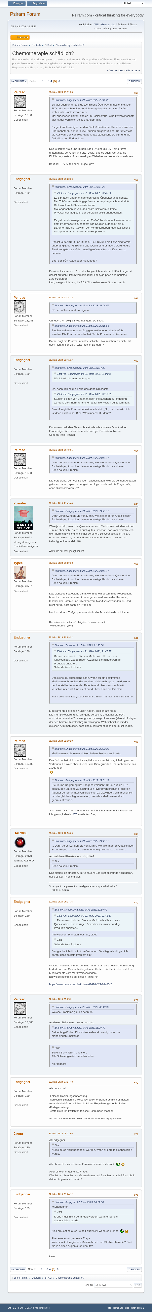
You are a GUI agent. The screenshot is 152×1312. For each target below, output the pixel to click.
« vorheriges (115, 70)
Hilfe (109, 1308)
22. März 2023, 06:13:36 (61, 901)
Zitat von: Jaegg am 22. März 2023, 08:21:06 (79, 1202)
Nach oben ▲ (137, 1308)
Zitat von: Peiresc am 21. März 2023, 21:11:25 (80, 187)
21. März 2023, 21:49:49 (61, 503)
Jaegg (18, 1133)
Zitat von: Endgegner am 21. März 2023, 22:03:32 (82, 748)
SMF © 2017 (26, 1308)
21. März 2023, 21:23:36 (61, 179)
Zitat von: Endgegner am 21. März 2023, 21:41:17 (82, 458)
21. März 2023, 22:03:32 (61, 637)
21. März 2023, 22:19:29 (61, 741)
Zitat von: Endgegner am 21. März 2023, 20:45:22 (82, 100)
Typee (18, 563)
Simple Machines (41, 1308)
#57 (74, 814)
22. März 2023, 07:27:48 (61, 1082)
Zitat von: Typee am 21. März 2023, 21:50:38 (79, 645)
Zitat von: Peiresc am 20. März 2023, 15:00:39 (80, 1027)
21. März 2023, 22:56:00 (61, 833)
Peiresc (19, 92)
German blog (108, 24)
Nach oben (18, 1269)
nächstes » (133, 70)
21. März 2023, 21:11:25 (61, 92)
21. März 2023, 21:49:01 (61, 450)
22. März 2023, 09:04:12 (61, 1194)
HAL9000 (20, 833)
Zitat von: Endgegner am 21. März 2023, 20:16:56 (82, 325)
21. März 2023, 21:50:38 (61, 563)
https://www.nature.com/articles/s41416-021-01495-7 (80, 984)
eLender (20, 503)
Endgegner (22, 179)
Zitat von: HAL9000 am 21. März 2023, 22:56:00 (81, 909)
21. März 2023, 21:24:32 (61, 297)
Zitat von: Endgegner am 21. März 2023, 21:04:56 (82, 305)
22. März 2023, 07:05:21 (61, 999)
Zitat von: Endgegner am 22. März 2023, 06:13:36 (82, 1007)
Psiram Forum (25, 14)
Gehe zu (88, 1285)
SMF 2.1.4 (13, 1308)
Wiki (96, 24)
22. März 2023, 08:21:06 (61, 1133)
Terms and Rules (121, 1308)
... (46, 81)
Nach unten (18, 81)
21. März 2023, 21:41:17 (61, 360)
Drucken (134, 81)
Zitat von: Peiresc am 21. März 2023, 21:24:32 (80, 367)
